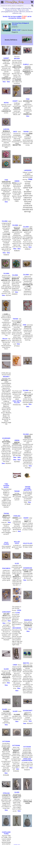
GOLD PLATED (6, 543)
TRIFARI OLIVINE (27, 488)
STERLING (16, 516)
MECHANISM (16, 628)
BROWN (17, 58)
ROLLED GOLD (17, 542)
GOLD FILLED (27, 543)
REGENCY (6, 376)
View (4, 82)
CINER (15, 665)
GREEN (16, 181)
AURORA (6, 129)
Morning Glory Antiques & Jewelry (20, 24)
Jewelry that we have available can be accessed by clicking (17, 17)
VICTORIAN (6, 741)
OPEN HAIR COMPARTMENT (27, 759)
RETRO (6, 103)
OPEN (19, 610)
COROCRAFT (6, 612)
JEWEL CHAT (16, 30)
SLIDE (17, 563)
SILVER (6, 669)
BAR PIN (26, 663)
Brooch (4, 339)
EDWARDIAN (27, 568)
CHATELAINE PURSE (6, 833)
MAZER (25, 518)
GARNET (6, 58)
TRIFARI (26, 132)
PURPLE (26, 64)
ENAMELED (28, 620)
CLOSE (17, 613)
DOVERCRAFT (27, 710)
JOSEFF (15, 101)
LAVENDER (27, 170)
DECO (15, 132)
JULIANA (4, 221)
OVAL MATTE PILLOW (17, 402)
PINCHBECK (6, 568)
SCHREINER (6, 438)
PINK (27, 99)
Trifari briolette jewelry (6, 485)
